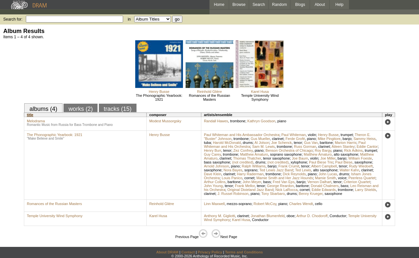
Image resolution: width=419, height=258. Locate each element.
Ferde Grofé (295, 139)
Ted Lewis (303, 170)
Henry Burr (212, 150)
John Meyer (252, 182)
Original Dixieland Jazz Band (250, 190)
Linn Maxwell (214, 204)
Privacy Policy (210, 252)
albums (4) (43, 109)
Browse (239, 4)
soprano (250, 170)
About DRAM (167, 252)
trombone (237, 121)
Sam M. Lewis (263, 146)
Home (219, 4)
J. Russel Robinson (232, 194)
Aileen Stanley (343, 146)
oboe (290, 216)
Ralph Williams (254, 166)
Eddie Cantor (366, 146)
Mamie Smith (325, 178)
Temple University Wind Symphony (260, 97)
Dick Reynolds (294, 174)
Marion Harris (345, 143)
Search (259, 4)
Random (279, 4)
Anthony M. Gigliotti (219, 216)
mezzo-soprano (239, 204)
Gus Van (311, 143)
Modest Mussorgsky (165, 121)
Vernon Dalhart (319, 182)
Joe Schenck (281, 143)
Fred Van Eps (283, 182)
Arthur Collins (215, 182)
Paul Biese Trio (321, 162)
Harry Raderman (250, 174)
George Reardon (280, 186)
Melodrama (36, 121)
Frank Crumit (288, 166)
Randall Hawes (216, 121)
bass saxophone (217, 162)
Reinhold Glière (209, 92)
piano (281, 121)
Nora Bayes (233, 170)
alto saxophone (346, 154)
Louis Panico (232, 178)
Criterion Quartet (357, 182)
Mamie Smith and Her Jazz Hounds (284, 178)
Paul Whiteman (294, 135)
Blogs (300, 4)
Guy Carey (212, 154)
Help (340, 4)
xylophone (299, 162)
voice (342, 178)
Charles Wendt (301, 204)
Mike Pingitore (329, 139)
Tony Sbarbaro (273, 194)
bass (267, 182)
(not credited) (242, 162)
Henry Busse (159, 92)
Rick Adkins (353, 150)
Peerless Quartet (361, 178)
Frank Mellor (245, 186)
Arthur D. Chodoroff (311, 216)
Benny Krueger (311, 194)
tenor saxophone (276, 158)
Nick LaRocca (286, 190)
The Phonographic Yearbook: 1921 (159, 97)
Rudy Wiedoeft (361, 166)
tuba (207, 143)
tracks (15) (118, 109)
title (30, 115)
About (320, 4)
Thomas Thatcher (247, 158)
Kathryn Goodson (261, 121)
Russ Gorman (305, 146)
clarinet (277, 139)
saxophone (363, 162)
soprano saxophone (286, 154)
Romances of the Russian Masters (209, 97)
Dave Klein (212, 174)
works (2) (80, 109)
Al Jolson (262, 143)
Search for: (13, 19)
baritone (326, 143)
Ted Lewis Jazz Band (276, 170)
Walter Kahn (349, 170)
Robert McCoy (265, 204)
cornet (249, 178)
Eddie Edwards (324, 190)
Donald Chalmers (325, 186)
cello (318, 204)
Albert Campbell (324, 166)
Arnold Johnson (216, 166)
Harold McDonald (227, 143)
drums (248, 143)
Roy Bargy (323, 150)
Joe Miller (327, 158)
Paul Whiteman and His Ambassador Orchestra (242, 135)
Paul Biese (344, 162)
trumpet (347, 135)
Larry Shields (365, 190)
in (129, 19)
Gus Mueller (260, 139)
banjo (347, 139)
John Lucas (328, 174)
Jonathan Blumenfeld (267, 216)
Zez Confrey (243, 150)
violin (312, 135)
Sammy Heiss (365, 139)
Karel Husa (260, 92)
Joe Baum (300, 158)
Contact (188, 252)
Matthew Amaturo (254, 154)
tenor (298, 143)
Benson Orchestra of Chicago (289, 150)
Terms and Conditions (244, 252)
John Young (213, 186)
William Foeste (360, 158)
